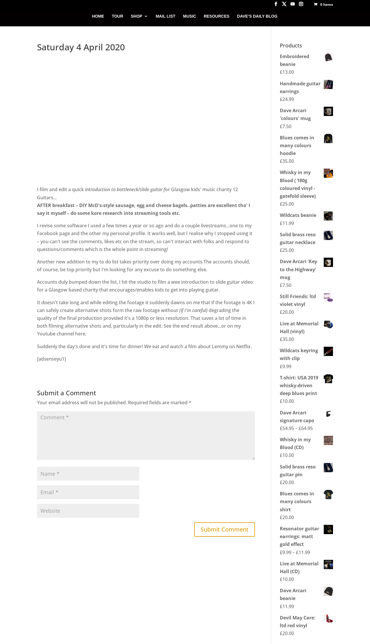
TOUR (117, 16)
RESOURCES (217, 16)
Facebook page (53, 233)
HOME (98, 16)
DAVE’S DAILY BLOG (257, 16)
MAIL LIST (165, 16)
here (80, 334)
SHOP (137, 16)
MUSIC (189, 16)
